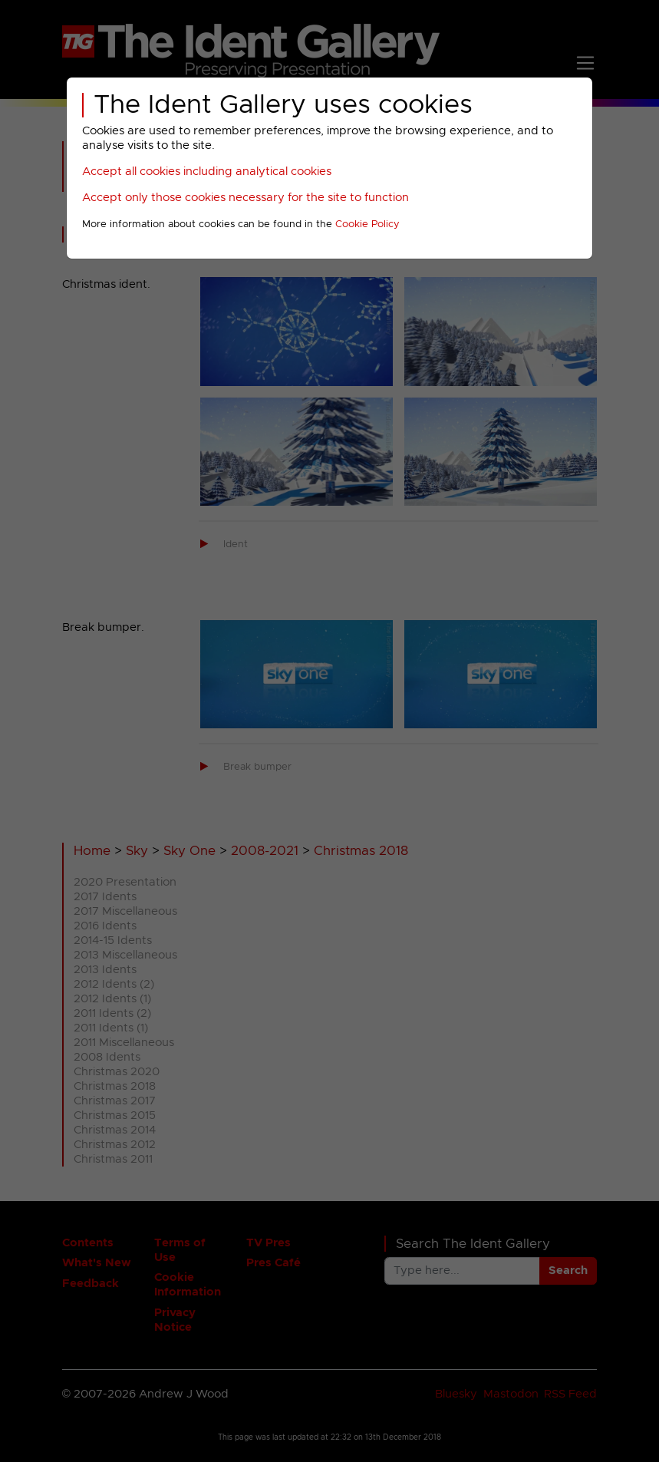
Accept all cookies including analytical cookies (206, 171)
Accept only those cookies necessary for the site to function (245, 197)
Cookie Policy (367, 224)
